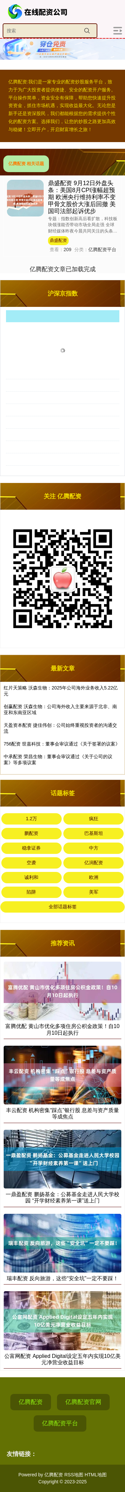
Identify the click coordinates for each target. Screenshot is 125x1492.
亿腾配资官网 (83, 1402)
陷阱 (31, 892)
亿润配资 (93, 862)
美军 (93, 892)
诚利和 (31, 877)
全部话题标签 (63, 906)
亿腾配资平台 (60, 1423)
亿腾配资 (31, 1402)
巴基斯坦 (93, 833)
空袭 (31, 862)
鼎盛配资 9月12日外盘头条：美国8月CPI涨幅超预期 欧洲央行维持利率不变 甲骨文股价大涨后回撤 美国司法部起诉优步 (82, 197)
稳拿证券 (31, 848)
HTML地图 (96, 1474)
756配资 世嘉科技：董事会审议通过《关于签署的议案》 (62, 744)
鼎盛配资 (58, 240)
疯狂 (93, 818)
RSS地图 (73, 1474)
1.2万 (31, 818)
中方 (93, 848)
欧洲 (93, 877)
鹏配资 (31, 833)
